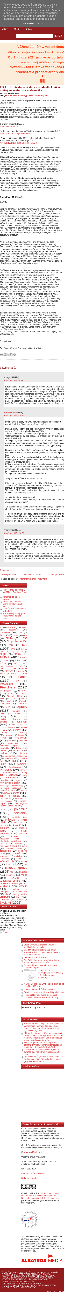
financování (21, 737)
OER (14, 668)
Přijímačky (5, 690)
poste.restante (10, 412)
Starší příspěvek (56, 574)
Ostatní (21, 671)
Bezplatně (13, 630)
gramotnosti (22, 741)
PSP (17, 681)
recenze (3, 843)
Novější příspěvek (8, 574)
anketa (3, 714)
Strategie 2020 (14, 696)
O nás (29, 29)
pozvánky (20, 813)
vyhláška (15, 878)
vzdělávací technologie (11, 883)
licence (24, 775)
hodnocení (13, 743)
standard (4, 856)
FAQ (11, 645)
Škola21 (20, 899)
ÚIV (6, 894)
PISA (25, 673)
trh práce (23, 872)
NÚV (16, 663)
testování (11, 864)
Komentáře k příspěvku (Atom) (33, 579)
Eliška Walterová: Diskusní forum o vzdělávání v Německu (40, 946)
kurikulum (12, 775)
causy (3, 716)
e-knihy (16, 730)
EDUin (9, 96)
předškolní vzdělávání (10, 841)
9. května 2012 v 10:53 (14, 533)
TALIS (2, 699)
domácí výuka (15, 725)
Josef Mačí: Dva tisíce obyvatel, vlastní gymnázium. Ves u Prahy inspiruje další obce (42, 1052)
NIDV (17, 660)
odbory (3, 796)
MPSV (18, 654)
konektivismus (15, 767)
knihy (3, 764)
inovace (23, 753)
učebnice (10, 875)
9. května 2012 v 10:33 (14, 415)
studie (19, 858)
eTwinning (22, 732)
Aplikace (11, 627)
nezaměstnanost (7, 790)
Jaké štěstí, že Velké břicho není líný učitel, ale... (12, 604)
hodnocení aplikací (10, 746)
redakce (18, 844)
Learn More (28, 23)
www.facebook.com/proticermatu (15, 133)
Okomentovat (6, 570)
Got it (41, 23)
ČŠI (18, 896)
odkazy (16, 795)
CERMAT (5, 632)
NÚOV (3, 664)
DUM (3, 635)
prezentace (10, 820)
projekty (4, 827)
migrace (18, 780)
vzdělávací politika (10, 880)
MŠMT (5, 29)
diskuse (3, 722)
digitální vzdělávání (10, 719)
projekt (16, 825)
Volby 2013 (22, 703)
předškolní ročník (9, 839)
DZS (25, 635)
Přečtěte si (8, 687)
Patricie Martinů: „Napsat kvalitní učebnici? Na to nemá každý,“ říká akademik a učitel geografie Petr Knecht (43, 1059)
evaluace (8, 735)
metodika (4, 780)
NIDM (6, 660)
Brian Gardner (18, 1285)
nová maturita (19, 96)
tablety (24, 861)
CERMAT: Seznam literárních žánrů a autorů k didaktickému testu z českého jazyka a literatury (42, 952)
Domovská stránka (32, 574)
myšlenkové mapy (16, 786)
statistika (18, 856)
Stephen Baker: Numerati (35, 957)
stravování (4, 858)
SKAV (24, 694)
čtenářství (4, 899)
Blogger (51, 1292)
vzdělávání (5, 886)
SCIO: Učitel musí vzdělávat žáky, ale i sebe (44, 992)
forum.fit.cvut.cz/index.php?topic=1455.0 (18, 143)
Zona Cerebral (49, 1285)
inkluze (4, 753)
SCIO (10, 693)
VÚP (8, 707)
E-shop (6, 932)
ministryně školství (10, 782)
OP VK (24, 668)
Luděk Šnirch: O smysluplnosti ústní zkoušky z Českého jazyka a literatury (50, 974)
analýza (16, 711)
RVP (24, 690)
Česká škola (7, 1272)
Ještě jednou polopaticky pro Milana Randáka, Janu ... (14, 592)
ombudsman (5, 798)
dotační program (7, 727)
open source (6, 801)
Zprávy (22, 707)
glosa (9, 741)
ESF (25, 638)
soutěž (16, 853)
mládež (2, 786)
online (19, 798)
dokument (22, 721)
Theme (5, 1285)
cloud (20, 716)
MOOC (3, 654)
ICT (24, 644)
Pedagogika (6, 684)
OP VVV (9, 671)
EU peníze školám (17, 641)
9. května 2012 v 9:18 (13, 380)
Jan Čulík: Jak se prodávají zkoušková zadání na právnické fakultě (41, 961)
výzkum (23, 886)
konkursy (23, 770)
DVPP (15, 635)
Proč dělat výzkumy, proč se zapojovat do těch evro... (14, 615)
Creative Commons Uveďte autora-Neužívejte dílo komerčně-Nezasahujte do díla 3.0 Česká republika (40, 1195)
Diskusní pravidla (29, 1178)
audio (17, 714)
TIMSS (24, 699)
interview (9, 758)
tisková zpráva (41, 96)
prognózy (18, 822)
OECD (3, 668)
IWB (13, 649)
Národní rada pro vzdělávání (11, 666)
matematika (11, 777)
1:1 (1, 627)
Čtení (16, 29)
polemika (30, 96)
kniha (15, 761)
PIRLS (13, 673)
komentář (22, 764)
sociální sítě (5, 851)
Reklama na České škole (32, 1173)
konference (6, 769)
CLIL (21, 633)
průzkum (23, 834)
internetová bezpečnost (16, 756)
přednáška (13, 836)
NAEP (24, 658)
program (4, 825)
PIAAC (2, 673)
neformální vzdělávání (10, 788)
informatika (18, 750)
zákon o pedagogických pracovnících (13, 890)
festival (3, 738)
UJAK (8, 701)
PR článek (18, 677)
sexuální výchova (14, 849)
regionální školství (8, 846)
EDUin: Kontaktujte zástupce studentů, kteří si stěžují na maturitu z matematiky (30, 89)
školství (5, 902)
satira (24, 846)
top (11, 872)
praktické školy (19, 817)
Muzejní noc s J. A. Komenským (40, 989)
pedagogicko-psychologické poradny (13, 804)
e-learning (4, 732)
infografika (4, 748)
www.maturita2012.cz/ (10, 126)
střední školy (7, 861)
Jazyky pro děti (17, 652)
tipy (25, 864)
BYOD (24, 627)
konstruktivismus (10, 772)
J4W (34, 1287)
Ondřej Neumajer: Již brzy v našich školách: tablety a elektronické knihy (42, 996)
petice (2, 809)
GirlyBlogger (12, 1287)
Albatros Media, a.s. (33, 1152)
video (24, 875)
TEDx (13, 699)
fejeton (21, 735)
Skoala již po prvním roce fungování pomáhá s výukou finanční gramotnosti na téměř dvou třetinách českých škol (43, 1044)
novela (24, 790)
